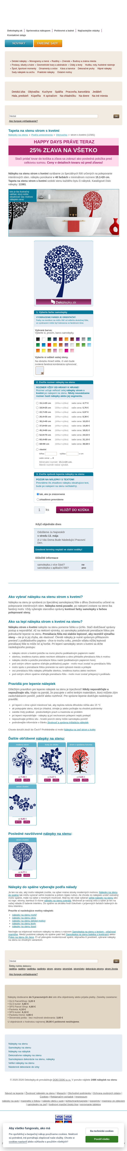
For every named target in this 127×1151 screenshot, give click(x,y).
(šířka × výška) (61, 403)
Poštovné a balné (64, 30)
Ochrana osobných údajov (107, 1093)
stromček (67, 968)
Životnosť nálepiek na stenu (40, 1093)
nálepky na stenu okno (24, 917)
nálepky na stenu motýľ (24, 915)
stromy (57, 968)
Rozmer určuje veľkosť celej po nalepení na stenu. (63, 391)
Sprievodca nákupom (38, 30)
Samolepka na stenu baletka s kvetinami (87, 934)
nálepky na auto (10, 1101)
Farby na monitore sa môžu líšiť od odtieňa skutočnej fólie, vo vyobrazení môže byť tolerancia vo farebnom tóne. (62, 320)
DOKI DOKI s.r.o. (62, 1079)
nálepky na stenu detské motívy (29, 920)
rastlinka (31, 968)
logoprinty (95, 1101)
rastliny (21, 968)
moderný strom (22, 745)
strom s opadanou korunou (80, 745)
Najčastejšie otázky (89, 30)
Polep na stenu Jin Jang (21, 937)
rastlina (13, 968)
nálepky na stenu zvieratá (57, 900)
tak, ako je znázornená (52, 494)
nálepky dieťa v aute (53, 1101)
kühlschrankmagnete (77, 1101)
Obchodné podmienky (79, 1093)
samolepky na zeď (37, 1104)
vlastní (43, 449)
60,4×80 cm (45, 439)
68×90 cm (44, 444)
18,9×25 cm (45, 407)
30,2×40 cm (45, 421)
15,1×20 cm (45, 403)
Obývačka (61, 134)
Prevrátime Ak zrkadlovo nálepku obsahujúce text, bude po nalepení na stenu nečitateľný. (62, 482)
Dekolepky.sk (14, 30)
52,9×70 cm (45, 435)
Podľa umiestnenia (42, 134)
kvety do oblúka (51, 745)
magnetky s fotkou (30, 1101)
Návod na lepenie (14, 1093)
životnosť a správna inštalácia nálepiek (67, 722)
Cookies (44, 1096)
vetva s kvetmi (22, 787)
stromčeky (79, 968)
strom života (111, 968)
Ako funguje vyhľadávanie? (23, 121)
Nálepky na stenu (18, 134)
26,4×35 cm (45, 416)
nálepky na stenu (50, 738)
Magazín (61, 1093)
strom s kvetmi (22, 840)
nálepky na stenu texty (24, 923)
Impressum (81, 1096)
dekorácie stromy (95, 968)
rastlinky (41, 968)
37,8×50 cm (45, 425)
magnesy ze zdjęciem (113, 1101)
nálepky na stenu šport (24, 926)
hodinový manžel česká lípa (63, 1104)
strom (50, 968)
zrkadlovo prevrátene (52, 499)
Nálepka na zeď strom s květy (79, 729)
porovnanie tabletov (90, 1104)
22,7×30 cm (45, 412)
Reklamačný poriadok (61, 1096)
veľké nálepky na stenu (101, 897)
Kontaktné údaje (16, 35)
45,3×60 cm (45, 430)
